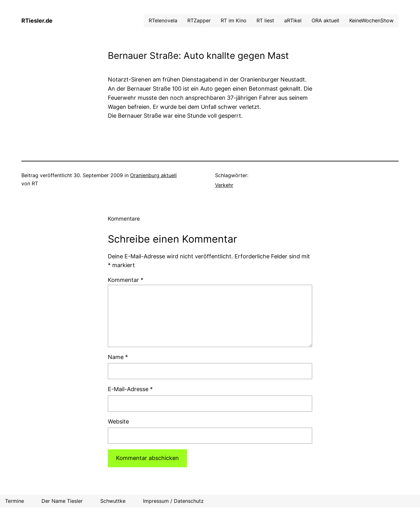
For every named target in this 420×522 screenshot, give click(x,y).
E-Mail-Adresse (130, 389)
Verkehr (224, 185)
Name (118, 357)
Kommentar (125, 280)
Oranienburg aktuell (153, 175)
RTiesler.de (36, 20)
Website (118, 421)
